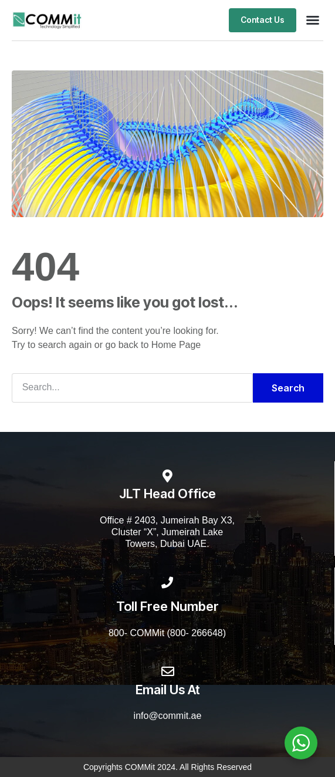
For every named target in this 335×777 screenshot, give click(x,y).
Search (288, 388)
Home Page (176, 345)
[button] (312, 20)
